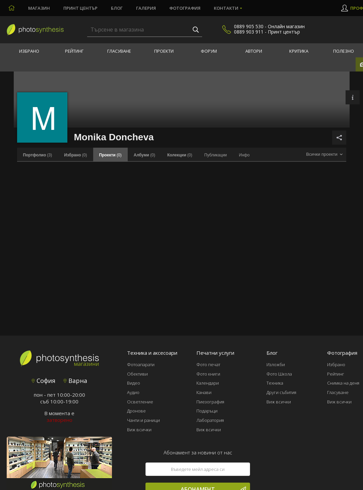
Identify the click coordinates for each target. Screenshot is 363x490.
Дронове (136, 411)
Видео (133, 383)
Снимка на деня (343, 383)
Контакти (226, 8)
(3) (37, 155)
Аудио (133, 392)
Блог (117, 8)
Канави (203, 392)
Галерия (146, 8)
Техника (274, 383)
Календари (207, 383)
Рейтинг (74, 51)
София (43, 381)
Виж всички (139, 430)
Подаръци (207, 411)
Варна (75, 381)
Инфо (244, 155)
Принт (80, 8)
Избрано (29, 51)
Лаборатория (210, 420)
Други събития (281, 392)
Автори (253, 51)
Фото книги (208, 374)
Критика (298, 51)
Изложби (275, 364)
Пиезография (210, 402)
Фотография (184, 8)
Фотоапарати (141, 364)
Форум (209, 51)
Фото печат (208, 364)
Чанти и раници (143, 420)
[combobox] (324, 154)
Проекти (164, 51)
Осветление (140, 402)
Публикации (215, 155)
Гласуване (119, 51)
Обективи (137, 374)
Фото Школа (279, 374)
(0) (75, 155)
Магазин (39, 8)
